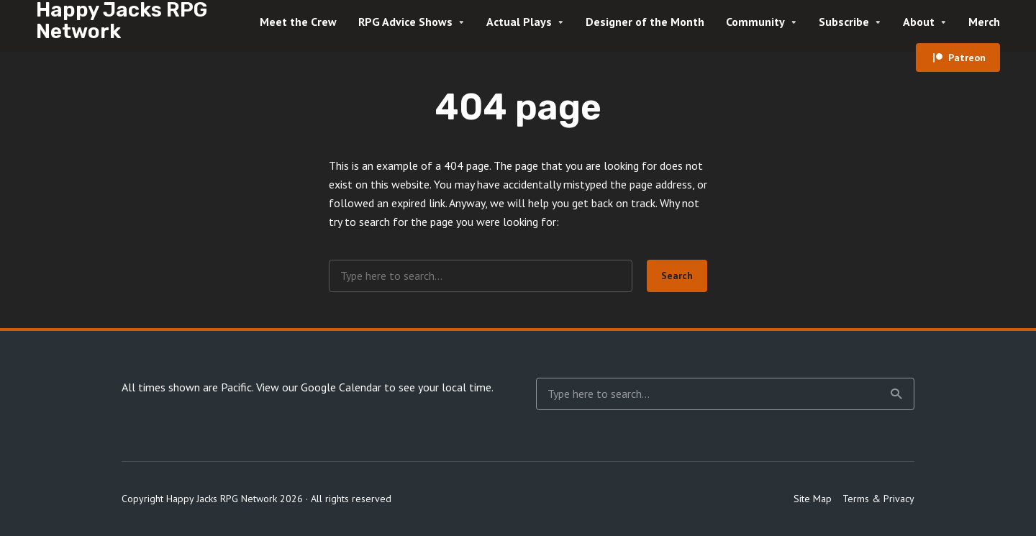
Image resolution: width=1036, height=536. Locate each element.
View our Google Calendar (318, 387)
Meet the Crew (298, 21)
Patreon (967, 57)
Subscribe (844, 21)
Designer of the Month (645, 21)
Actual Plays (519, 21)
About (919, 21)
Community (755, 21)
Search (677, 275)
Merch (984, 21)
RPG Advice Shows (405, 21)
